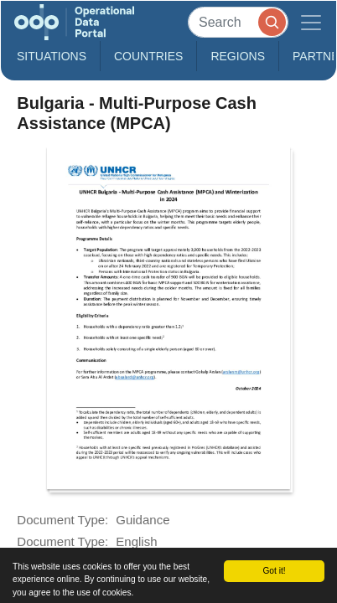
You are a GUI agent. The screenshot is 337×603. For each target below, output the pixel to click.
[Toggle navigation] (311, 22)
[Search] (238, 22)
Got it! (273, 570)
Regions (237, 56)
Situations (51, 56)
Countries (148, 56)
